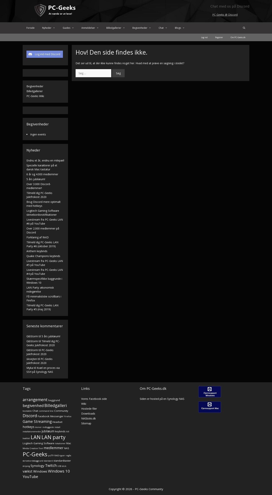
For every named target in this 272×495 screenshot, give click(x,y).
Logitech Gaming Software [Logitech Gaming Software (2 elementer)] (38, 443)
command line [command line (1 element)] (46, 411)
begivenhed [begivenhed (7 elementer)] (33, 405)
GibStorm (32, 336)
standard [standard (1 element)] (48, 460)
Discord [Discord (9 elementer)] (30, 415)
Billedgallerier (117, 28)
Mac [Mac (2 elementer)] (68, 443)
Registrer (219, 37)
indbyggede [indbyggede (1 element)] (48, 427)
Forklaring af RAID (37, 237)
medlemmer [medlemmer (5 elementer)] (53, 447)
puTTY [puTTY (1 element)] (51, 455)
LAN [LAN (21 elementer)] (36, 437)
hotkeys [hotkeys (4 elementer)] (28, 427)
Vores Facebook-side (94, 399)
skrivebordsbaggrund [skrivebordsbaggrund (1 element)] (33, 460)
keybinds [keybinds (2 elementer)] (60, 431)
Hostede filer (89, 408)
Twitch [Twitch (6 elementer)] (51, 465)
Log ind (204, 37)
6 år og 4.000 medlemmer (42, 174)
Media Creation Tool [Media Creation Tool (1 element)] (33, 448)
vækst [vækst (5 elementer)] (27, 471)
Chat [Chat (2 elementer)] (35, 410)
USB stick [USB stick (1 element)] (61, 466)
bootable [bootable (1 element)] (27, 411)
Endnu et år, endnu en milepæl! (45, 160)
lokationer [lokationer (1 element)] (60, 443)
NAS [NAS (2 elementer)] (66, 448)
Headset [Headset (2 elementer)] (57, 422)
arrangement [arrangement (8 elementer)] (35, 399)
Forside (30, 27)
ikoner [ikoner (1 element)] (38, 427)
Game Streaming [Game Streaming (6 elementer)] (37, 421)
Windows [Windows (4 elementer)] (40, 471)
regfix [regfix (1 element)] (68, 455)
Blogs (182, 28)
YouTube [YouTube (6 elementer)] (30, 476)
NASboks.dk (88, 418)
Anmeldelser (92, 28)
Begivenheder (143, 28)
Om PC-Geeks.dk (238, 37)
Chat (165, 28)
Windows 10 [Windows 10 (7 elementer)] (59, 471)
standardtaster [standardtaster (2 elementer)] (62, 460)
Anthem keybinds (36, 251)
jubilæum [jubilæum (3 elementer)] (48, 431)
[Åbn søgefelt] (244, 28)
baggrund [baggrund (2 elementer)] (54, 400)
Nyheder (50, 28)
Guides (70, 28)
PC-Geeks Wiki (35, 96)
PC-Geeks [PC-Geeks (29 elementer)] (35, 454)
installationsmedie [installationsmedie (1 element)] (32, 431)
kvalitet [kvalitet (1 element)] (26, 438)
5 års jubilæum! (35, 179)
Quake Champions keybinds (43, 256)
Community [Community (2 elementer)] (61, 410)
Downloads (88, 413)
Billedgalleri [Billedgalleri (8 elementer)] (55, 405)
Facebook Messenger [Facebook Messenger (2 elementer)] (50, 416)
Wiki (83, 403)
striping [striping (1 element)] (26, 466)
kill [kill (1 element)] (67, 431)
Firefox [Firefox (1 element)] (67, 416)
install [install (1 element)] (57, 427)
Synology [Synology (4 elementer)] (37, 465)
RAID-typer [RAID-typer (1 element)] (59, 455)
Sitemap (86, 423)
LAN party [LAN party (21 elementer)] (53, 437)
